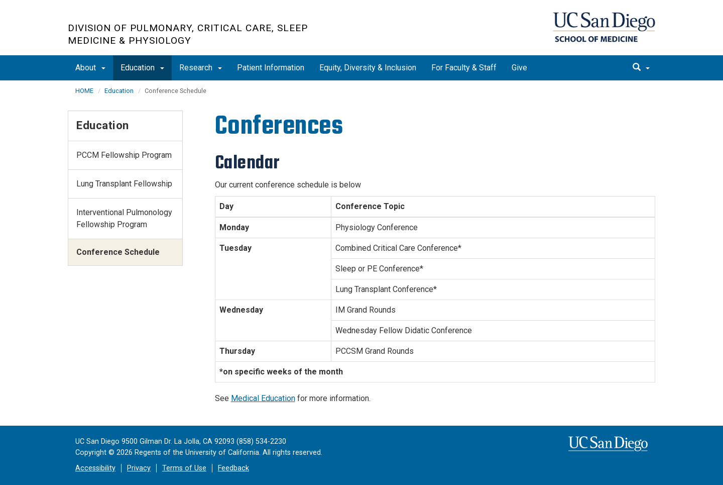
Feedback (233, 468)
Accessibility (95, 468)
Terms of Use (184, 468)
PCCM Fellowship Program (124, 155)
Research (200, 67)
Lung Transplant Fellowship (124, 183)
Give (519, 67)
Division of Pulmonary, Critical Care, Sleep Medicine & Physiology (188, 34)
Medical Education (263, 398)
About (90, 67)
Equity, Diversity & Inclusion (367, 67)
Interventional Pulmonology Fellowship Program (124, 218)
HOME (84, 90)
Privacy (139, 468)
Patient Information (270, 67)
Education (142, 67)
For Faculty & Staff (464, 67)
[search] (641, 67)
